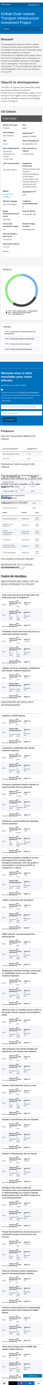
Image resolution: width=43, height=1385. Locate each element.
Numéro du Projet (10, 125)
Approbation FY (29, 191)
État (24, 125)
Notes (5, 251)
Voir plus (5, 72)
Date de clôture (28, 211)
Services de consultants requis (10, 225)
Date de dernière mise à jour (10, 235)
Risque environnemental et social (11, 213)
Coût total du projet (11, 164)
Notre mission (6, 4)
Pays (5, 141)
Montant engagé (10, 201)
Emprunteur (28, 132)
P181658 (6, 247)
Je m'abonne (10, 419)
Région (6, 191)
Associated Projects (11, 244)
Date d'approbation (11, 148)
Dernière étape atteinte (28, 225)
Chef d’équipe (8, 132)
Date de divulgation (30, 141)
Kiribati (5, 144)
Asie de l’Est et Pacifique (8, 195)
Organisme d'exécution (27, 164)
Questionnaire (32, 1376)
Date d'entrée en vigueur (29, 149)
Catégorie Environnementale (30, 202)
